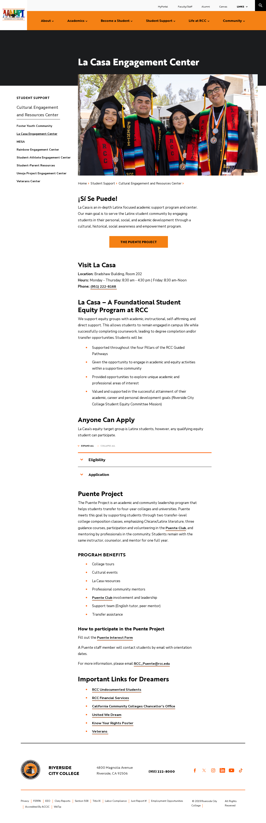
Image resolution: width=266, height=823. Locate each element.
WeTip (57, 811)
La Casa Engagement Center (37, 134)
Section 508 (81, 806)
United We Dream (107, 719)
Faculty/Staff (185, 6)
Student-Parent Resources (36, 165)
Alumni (206, 6)
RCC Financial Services (111, 702)
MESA (21, 142)
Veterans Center (28, 181)
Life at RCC (197, 20)
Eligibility (92, 464)
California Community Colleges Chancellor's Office (134, 711)
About (46, 20)
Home (82, 183)
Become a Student (115, 20)
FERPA (37, 806)
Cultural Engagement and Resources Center (37, 111)
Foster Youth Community (34, 126)
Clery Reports (62, 806)
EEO (47, 806)
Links (240, 6)
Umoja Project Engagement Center (41, 173)
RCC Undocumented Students (117, 694)
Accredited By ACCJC (37, 811)
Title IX (97, 806)
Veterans (100, 736)
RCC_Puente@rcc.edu (152, 668)
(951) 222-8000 (162, 776)
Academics (75, 20)
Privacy (25, 806)
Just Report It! (139, 806)
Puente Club (176, 532)
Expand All (87, 450)
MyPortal (163, 6)
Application (94, 479)
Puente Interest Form (115, 642)
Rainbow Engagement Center (38, 150)
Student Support (159, 20)
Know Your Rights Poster (113, 728)
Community (232, 20)
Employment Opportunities (167, 806)
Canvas (223, 6)
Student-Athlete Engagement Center (44, 158)
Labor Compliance (116, 806)
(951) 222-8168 (103, 291)
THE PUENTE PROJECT (138, 244)
